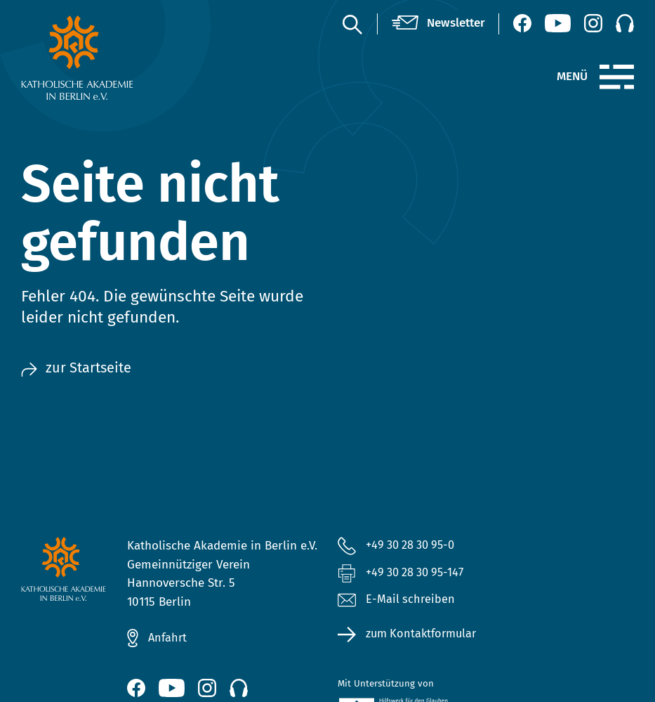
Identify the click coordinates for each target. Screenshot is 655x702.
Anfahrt (168, 637)
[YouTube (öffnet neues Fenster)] (558, 23)
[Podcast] (625, 23)
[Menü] (617, 77)
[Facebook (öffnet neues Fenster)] (522, 23)
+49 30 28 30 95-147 (418, 573)
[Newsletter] (438, 23)
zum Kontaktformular (424, 635)
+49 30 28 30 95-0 (414, 545)
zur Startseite (78, 368)
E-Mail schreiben (397, 602)
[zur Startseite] (90, 57)
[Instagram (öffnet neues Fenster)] (593, 23)
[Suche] (352, 24)
